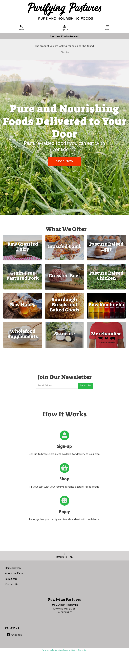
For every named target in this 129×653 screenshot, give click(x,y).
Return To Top (64, 556)
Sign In (64, 28)
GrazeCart (82, 650)
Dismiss (64, 52)
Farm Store (11, 579)
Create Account (70, 36)
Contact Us (11, 584)
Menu (107, 28)
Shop (21, 28)
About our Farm (14, 573)
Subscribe (85, 386)
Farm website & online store (54, 650)
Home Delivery (13, 568)
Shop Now (64, 161)
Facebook (14, 635)
